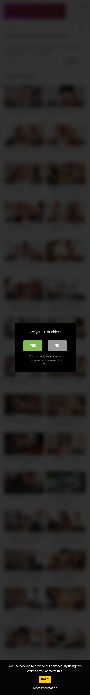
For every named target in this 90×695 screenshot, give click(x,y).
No (57, 346)
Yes (33, 346)
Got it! (45, 679)
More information (45, 688)
